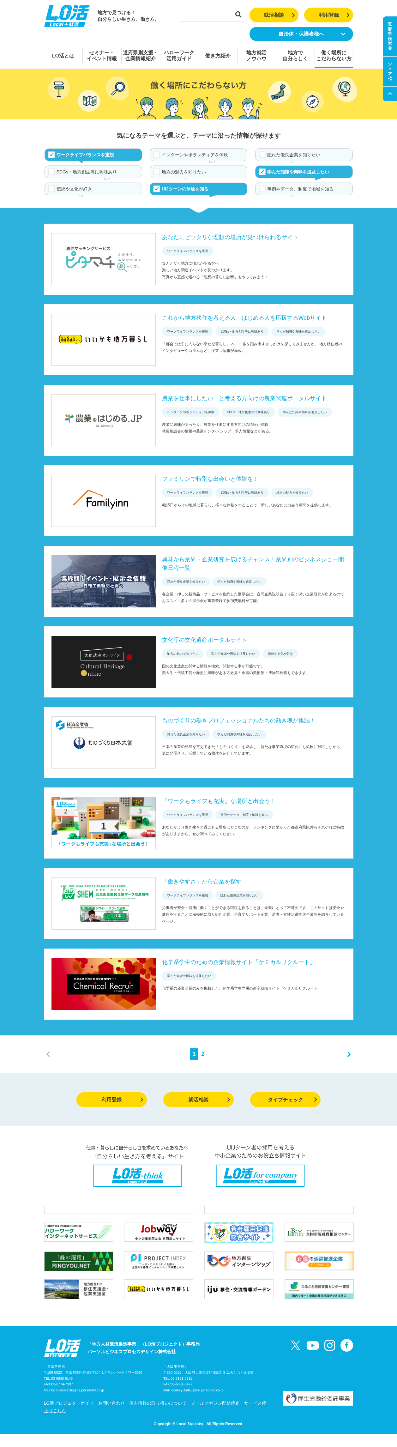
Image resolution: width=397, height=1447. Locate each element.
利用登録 (334, 15)
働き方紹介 (218, 55)
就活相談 (279, 15)
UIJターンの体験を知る (185, 188)
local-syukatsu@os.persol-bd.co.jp (77, 1404)
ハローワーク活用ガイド (179, 55)
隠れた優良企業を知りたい (293, 154)
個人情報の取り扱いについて (158, 1416)
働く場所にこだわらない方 (334, 55)
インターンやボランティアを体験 (195, 154)
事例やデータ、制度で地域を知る (300, 188)
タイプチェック (292, 1099)
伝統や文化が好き (74, 188)
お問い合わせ (111, 1416)
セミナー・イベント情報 (102, 55)
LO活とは (63, 55)
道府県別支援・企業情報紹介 (140, 55)
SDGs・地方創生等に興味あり (87, 171)
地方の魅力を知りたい (184, 171)
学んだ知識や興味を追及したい (298, 171)
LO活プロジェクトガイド (69, 1416)
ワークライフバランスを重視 (85, 154)
